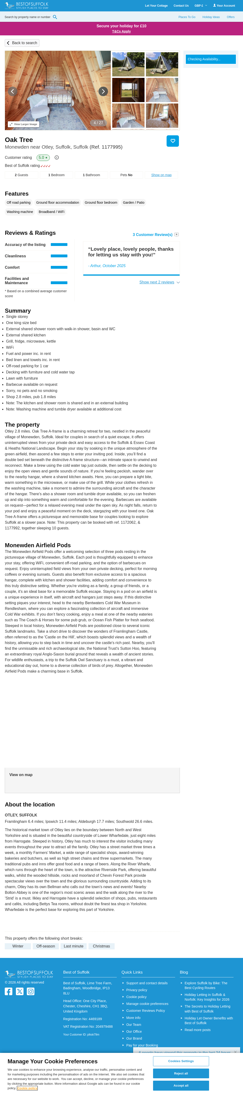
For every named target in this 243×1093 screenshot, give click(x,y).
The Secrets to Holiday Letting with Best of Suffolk (207, 1008)
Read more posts (198, 1030)
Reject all (181, 1073)
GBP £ (201, 5)
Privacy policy (136, 990)
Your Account (224, 5)
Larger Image (23, 124)
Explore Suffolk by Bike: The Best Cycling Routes (206, 985)
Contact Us (181, 5)
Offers (230, 17)
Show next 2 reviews (157, 282)
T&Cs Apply (121, 31)
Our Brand (134, 1038)
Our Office (134, 1031)
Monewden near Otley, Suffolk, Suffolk (63, 147)
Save (173, 141)
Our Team (133, 1025)
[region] (121, 1073)
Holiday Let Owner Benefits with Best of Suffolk (209, 1020)
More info (133, 1018)
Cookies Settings (181, 1061)
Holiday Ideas (211, 17)
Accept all (181, 1086)
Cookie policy (136, 997)
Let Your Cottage (156, 5)
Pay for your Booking (142, 1045)
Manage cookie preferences (147, 1004)
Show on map (161, 175)
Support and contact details (147, 983)
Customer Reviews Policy (145, 1011)
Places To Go (186, 17)
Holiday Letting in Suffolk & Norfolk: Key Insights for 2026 (207, 997)
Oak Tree (19, 139)
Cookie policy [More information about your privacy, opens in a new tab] (27, 1088)
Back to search (24, 43)
